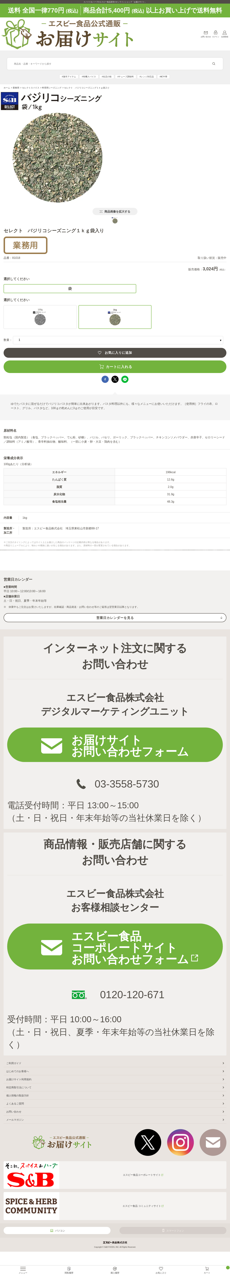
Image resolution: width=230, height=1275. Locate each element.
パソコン (60, 1230)
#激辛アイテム (69, 76)
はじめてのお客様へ (17, 1071)
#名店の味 (107, 76)
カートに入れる (119, 367)
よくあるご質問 (15, 1103)
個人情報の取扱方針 (17, 1095)
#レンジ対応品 (147, 76)
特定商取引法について (18, 1087)
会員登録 (224, 37)
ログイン (215, 37)
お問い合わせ (206, 37)
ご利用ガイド (13, 1063)
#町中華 (163, 76)
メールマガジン (15, 1119)
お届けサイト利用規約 (18, 1079)
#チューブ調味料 (126, 76)
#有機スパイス (89, 76)
